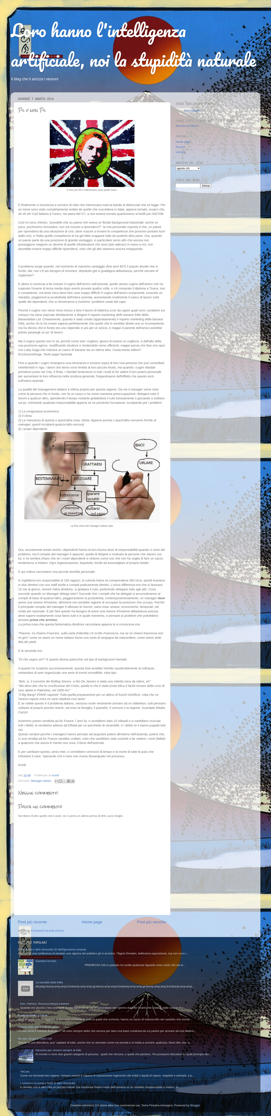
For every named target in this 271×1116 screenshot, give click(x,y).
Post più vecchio (151, 922)
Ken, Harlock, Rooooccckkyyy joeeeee (44, 1003)
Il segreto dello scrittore (33, 1015)
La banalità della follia (49, 982)
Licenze (181, 152)
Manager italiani (41, 780)
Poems (180, 147)
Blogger (195, 1105)
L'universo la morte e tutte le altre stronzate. (48, 1083)
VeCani (24, 1071)
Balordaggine (192, 110)
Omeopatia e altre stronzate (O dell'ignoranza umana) (52, 949)
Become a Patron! (187, 125)
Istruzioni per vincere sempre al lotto (58, 1050)
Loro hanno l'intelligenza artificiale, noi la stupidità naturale (133, 44)
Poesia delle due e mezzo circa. (38, 1027)
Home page (92, 922)
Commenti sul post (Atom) (47, 930)
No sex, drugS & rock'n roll (35, 1038)
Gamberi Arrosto (45, 961)
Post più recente (32, 922)
